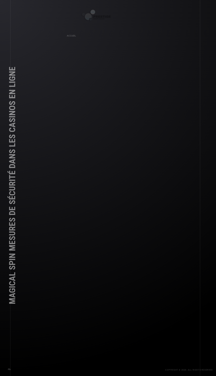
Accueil (70, 35)
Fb (8, 369)
